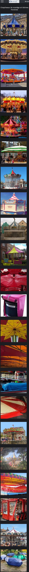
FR (26, 1)
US (28, 1)
